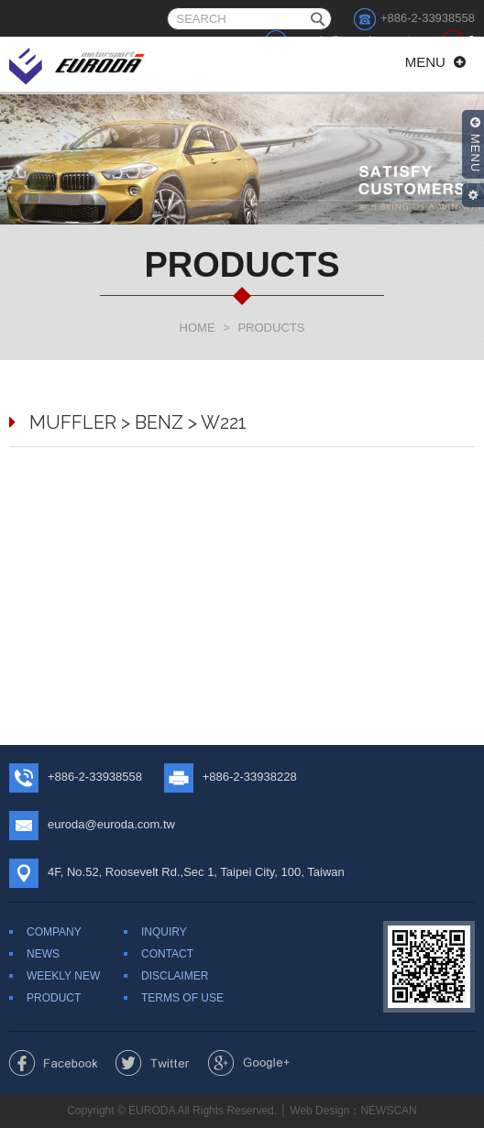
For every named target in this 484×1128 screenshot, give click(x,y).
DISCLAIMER (174, 975)
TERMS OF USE (182, 997)
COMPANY (54, 931)
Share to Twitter (153, 1063)
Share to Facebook (53, 1063)
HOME (197, 327)
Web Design (319, 1110)
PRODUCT (54, 997)
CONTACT (167, 953)
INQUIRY (164, 931)
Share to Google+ (249, 1063)
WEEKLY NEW (63, 975)
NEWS (43, 953)
